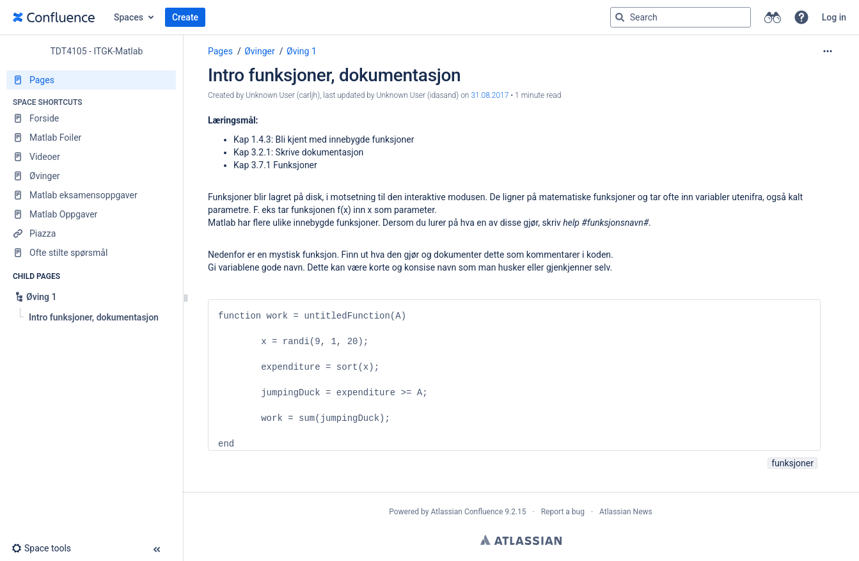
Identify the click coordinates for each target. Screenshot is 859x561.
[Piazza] (91, 233)
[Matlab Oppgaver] (91, 214)
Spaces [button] (128, 17)
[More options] (828, 51)
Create (185, 17)
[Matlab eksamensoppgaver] (91, 195)
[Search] (620, 17)
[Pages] (91, 80)
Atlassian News (625, 511)
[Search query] (680, 17)
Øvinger (259, 51)
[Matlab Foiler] (91, 137)
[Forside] (91, 118)
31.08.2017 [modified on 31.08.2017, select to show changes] (489, 95)
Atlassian (521, 540)
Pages (220, 51)
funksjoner (792, 463)
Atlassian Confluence (466, 511)
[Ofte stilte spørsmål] (91, 252)
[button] (801, 17)
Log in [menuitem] (834, 17)
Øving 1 (302, 51)
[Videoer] (91, 156)
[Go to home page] (53, 17)
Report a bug (563, 511)
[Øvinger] (91, 176)
